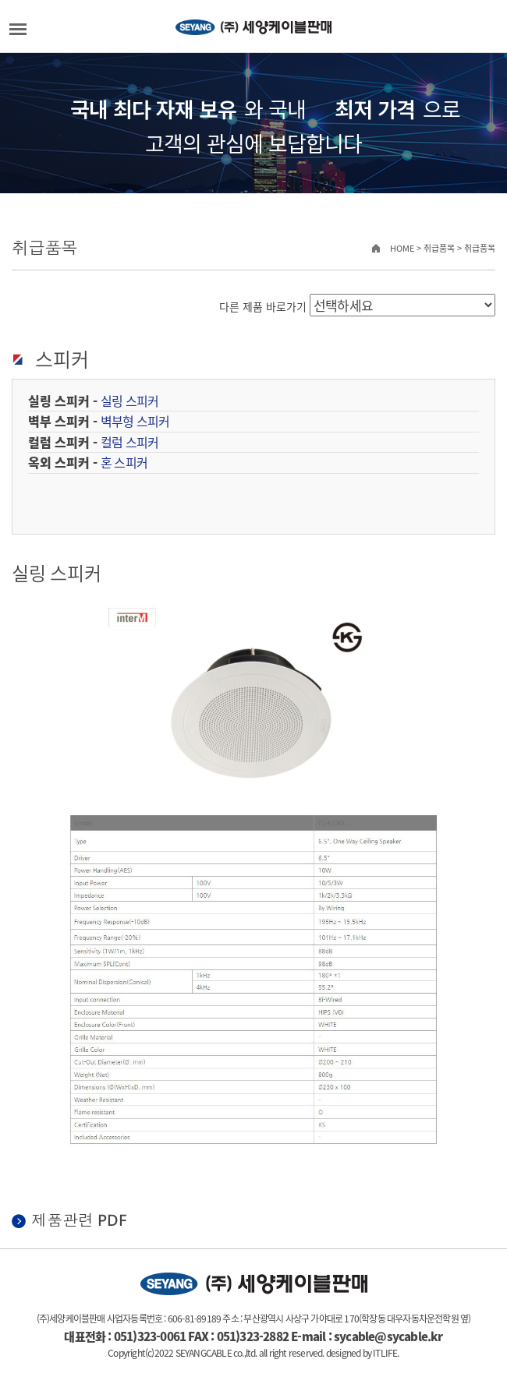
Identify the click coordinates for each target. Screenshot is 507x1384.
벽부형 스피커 (135, 420)
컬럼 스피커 (129, 441)
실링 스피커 (129, 400)
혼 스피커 (124, 462)
